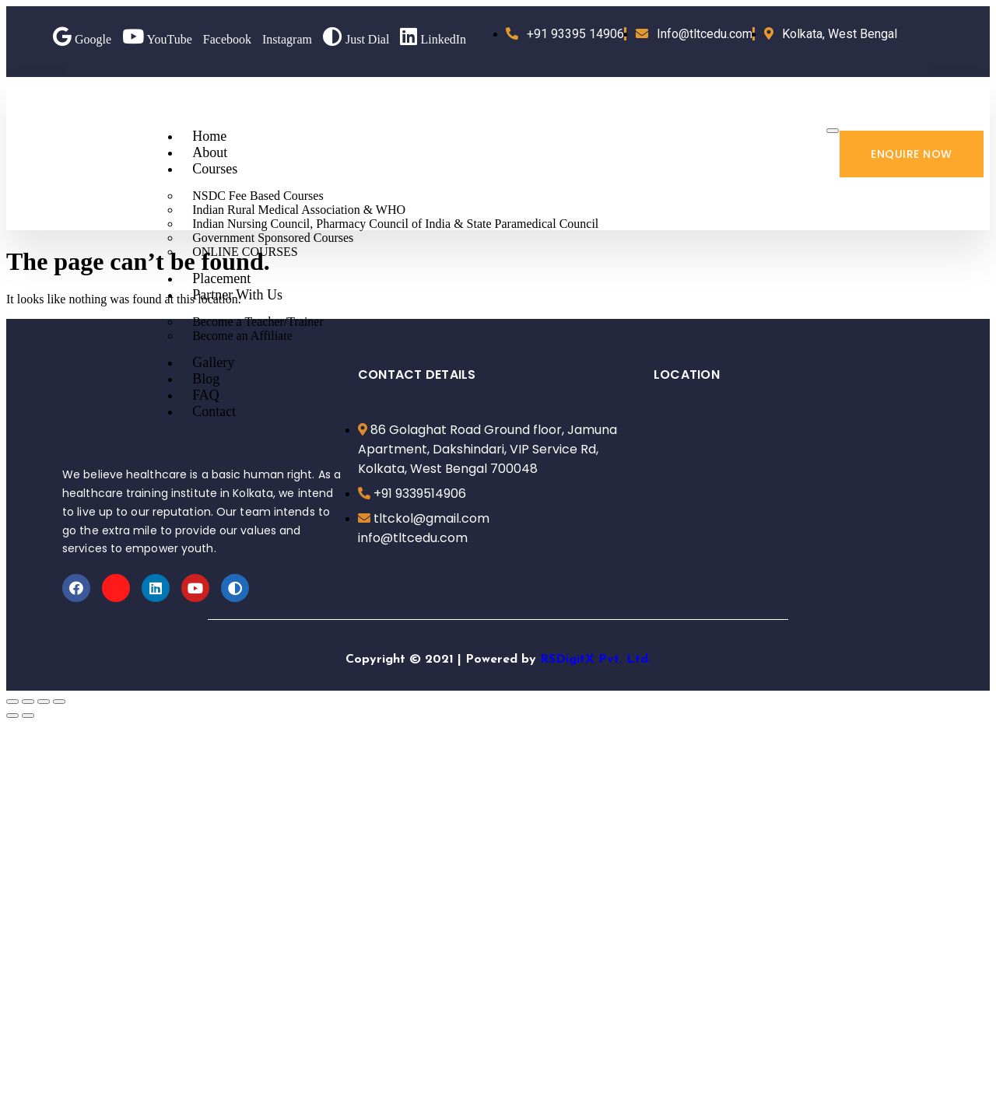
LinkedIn (433, 39)
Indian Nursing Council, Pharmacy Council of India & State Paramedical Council (395, 223)
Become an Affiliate (242, 335)
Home (209, 136)
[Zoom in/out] (59, 701)
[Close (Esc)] (12, 701)
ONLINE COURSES (245, 251)
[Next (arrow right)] (28, 715)
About (209, 152)
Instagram (287, 39)
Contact (214, 411)
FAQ (205, 395)
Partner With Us (237, 295)
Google (82, 39)
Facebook (227, 39)
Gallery (213, 362)
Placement (221, 278)
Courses (214, 169)
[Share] (28, 701)
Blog (205, 379)
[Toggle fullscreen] (43, 701)
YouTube (157, 39)
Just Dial (356, 39)
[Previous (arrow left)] (12, 715)
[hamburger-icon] (832, 130)
